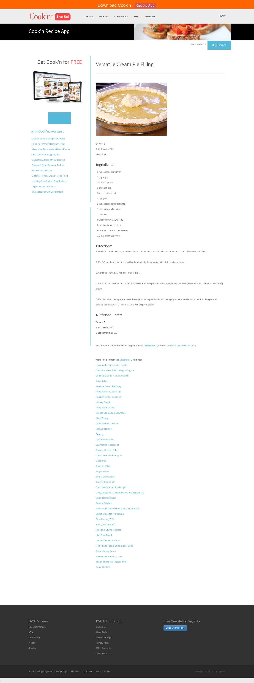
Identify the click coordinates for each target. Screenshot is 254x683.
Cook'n (89, 16)
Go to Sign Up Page (175, 628)
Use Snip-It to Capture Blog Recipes (48, 181)
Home (31, 671)
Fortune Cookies (104, 503)
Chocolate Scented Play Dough (111, 487)
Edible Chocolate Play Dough (110, 514)
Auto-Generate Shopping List (45, 154)
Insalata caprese (104, 429)
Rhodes (32, 648)
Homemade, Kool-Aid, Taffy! (109, 556)
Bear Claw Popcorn (105, 477)
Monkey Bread (103, 402)
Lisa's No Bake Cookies (107, 423)
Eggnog (99, 434)
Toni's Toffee (102, 381)
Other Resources (104, 653)
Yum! (136, 16)
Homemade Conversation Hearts (111, 365)
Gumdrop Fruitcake (105, 439)
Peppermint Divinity (105, 407)
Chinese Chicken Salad (107, 450)
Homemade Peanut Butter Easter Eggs (114, 546)
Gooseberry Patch (37, 627)
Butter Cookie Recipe (106, 498)
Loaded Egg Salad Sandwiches (111, 413)
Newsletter (124, 360)
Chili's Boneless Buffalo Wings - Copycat (115, 370)
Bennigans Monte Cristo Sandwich (112, 376)
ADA (31, 632)
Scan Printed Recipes (42, 170)
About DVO (101, 632)
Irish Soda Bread (104, 535)
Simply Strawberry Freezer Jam (111, 562)
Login (222, 16)
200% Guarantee (104, 648)
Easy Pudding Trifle (105, 519)
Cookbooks (121, 16)
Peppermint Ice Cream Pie (108, 391)
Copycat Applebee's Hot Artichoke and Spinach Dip (120, 492)
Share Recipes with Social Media (47, 192)
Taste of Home (35, 637)
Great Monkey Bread (106, 551)
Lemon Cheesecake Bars (108, 540)
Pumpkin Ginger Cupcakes (108, 397)
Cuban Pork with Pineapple (109, 455)
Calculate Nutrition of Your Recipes (48, 160)
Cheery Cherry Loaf (105, 482)
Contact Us (101, 627)
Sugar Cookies (103, 567)
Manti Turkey (102, 418)
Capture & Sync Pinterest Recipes (47, 165)
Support (150, 16)
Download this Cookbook (178, 345)
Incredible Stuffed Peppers (108, 530)
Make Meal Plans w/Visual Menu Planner (51, 149)
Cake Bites (101, 461)
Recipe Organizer (45, 671)
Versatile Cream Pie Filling (108, 386)
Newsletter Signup (104, 637)
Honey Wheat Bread (105, 524)
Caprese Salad (103, 466)
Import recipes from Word (43, 186)
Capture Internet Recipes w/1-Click (48, 138)
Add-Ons (103, 16)
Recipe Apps (61, 671)
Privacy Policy (102, 643)
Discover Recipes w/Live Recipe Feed (49, 176)
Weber (32, 643)
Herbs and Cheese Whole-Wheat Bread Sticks (118, 508)
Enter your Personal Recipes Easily (48, 144)
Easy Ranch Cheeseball (107, 445)
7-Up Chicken (102, 471)
